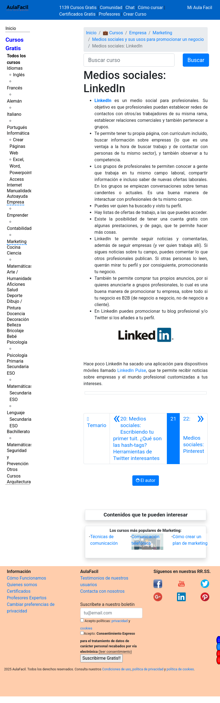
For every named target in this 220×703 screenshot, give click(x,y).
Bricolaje (15, 330)
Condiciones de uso (116, 669)
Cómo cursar (150, 7)
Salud (12, 289)
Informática (18, 133)
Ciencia (14, 253)
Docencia (16, 313)
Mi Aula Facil (199, 7)
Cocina (13, 247)
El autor (145, 480)
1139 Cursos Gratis (78, 7)
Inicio (10, 28)
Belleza (14, 324)
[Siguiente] (193, 438)
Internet (14, 185)
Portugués (17, 127)
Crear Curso (134, 14)
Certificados (18, 591)
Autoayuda (17, 196)
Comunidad (111, 7)
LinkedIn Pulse (131, 370)
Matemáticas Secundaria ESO (20, 393)
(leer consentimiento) (115, 652)
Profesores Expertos (26, 597)
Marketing (16, 241)
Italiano (14, 114)
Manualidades (20, 190)
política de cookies (180, 669)
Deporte (14, 295)
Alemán (14, 101)
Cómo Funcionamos (26, 578)
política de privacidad (147, 669)
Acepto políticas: (98, 621)
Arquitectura (19, 481)
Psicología (17, 342)
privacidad (120, 621)
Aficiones (16, 284)
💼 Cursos (113, 32)
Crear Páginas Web (17, 146)
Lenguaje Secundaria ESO (19, 419)
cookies (86, 628)
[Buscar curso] (129, 60)
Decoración (18, 319)
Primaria (15, 361)
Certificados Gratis (77, 14)
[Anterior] (138, 438)
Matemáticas (20, 266)
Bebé (12, 336)
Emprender (17, 215)
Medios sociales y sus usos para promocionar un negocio (148, 39)
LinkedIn (103, 100)
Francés (14, 88)
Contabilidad (19, 228)
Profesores (109, 14)
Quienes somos (22, 584)
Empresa (15, 202)
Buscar (195, 60)
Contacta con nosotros (102, 591)
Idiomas (14, 68)
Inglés (19, 74)
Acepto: (90, 633)
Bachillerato (18, 431)
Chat (130, 7)
